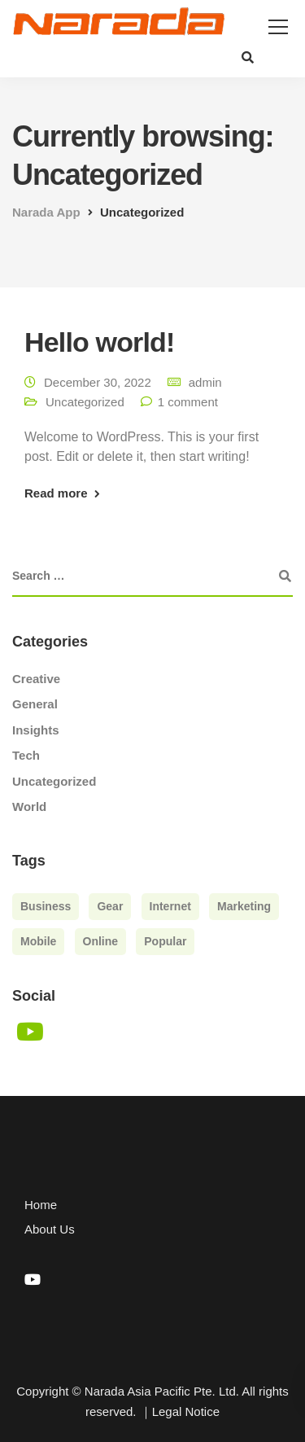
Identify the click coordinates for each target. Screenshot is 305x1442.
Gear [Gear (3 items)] (110, 906)
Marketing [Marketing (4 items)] (244, 906)
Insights (35, 730)
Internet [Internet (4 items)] (170, 906)
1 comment (188, 402)
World (29, 806)
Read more (56, 493)
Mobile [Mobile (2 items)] (38, 941)
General (35, 704)
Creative (36, 679)
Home (40, 1205)
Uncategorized (85, 402)
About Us (49, 1229)
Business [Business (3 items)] (45, 906)
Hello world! (99, 342)
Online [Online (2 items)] (101, 941)
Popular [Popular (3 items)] (165, 941)
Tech (26, 755)
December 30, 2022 (97, 382)
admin (205, 382)
